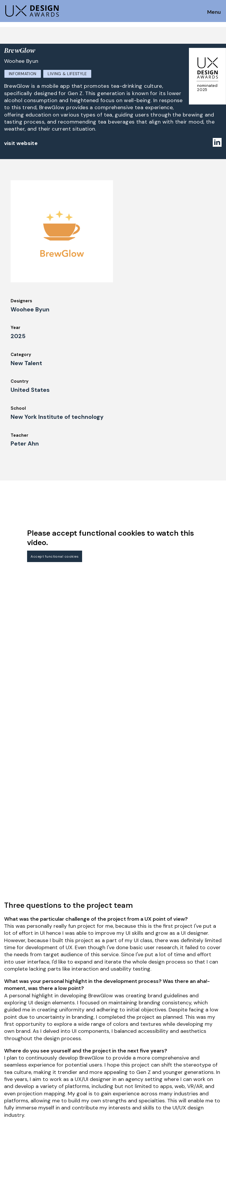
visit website (21, 143)
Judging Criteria (77, 1067)
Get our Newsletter (29, 1032)
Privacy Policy (186, 1083)
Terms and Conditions (194, 1091)
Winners (68, 1083)
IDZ (118, 1083)
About (122, 1067)
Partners (180, 1067)
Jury (8, 1093)
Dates (10, 1077)
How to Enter (18, 1069)
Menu (214, 12)
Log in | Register (188, 1099)
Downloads (127, 1091)
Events (67, 1099)
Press (177, 1075)
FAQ (8, 1085)
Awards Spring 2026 (81, 1091)
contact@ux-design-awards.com (56, 1123)
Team (121, 1075)
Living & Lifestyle (67, 73)
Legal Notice (129, 1099)
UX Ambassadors (78, 1075)
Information (22, 73)
